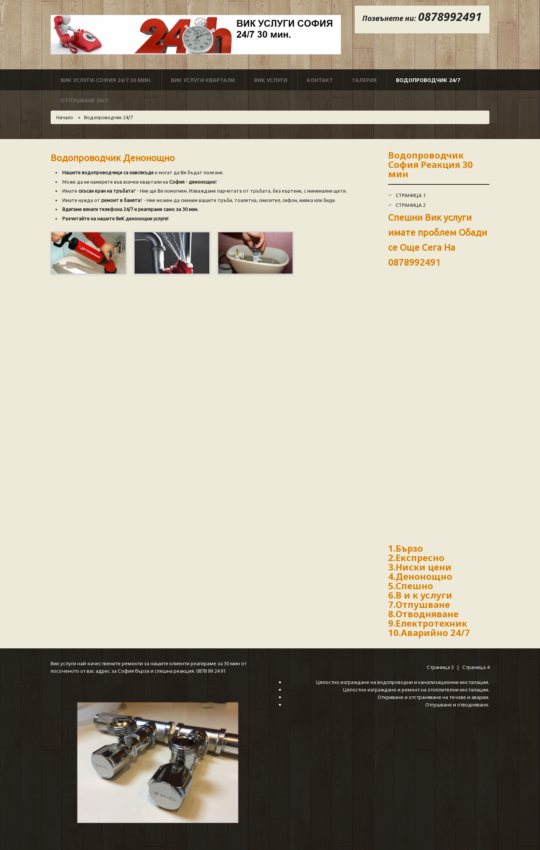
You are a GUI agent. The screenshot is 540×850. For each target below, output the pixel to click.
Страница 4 (475, 667)
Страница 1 (411, 195)
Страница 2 (411, 205)
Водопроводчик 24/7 (428, 80)
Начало (64, 117)
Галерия (364, 80)
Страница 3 (441, 667)
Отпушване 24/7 (84, 100)
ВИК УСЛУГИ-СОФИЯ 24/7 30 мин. (106, 80)
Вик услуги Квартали (203, 80)
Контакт (320, 80)
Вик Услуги (270, 80)
